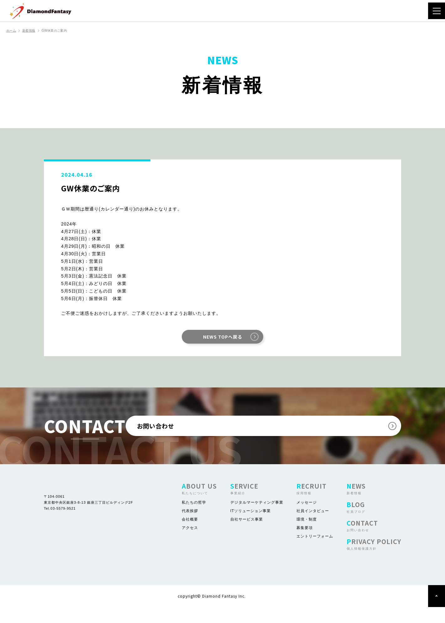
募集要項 (304, 544)
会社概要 (190, 535)
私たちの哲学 (194, 518)
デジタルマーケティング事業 (256, 518)
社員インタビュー (312, 527)
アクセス (190, 544)
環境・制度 (306, 535)
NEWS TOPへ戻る (222, 337)
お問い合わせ (271, 433)
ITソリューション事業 (250, 527)
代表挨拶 (190, 527)
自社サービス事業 (246, 535)
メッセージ (306, 518)
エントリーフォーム (314, 552)
